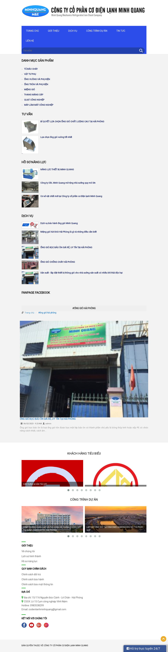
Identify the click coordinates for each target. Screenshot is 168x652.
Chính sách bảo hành (33, 579)
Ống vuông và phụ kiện (37, 79)
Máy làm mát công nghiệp (38, 105)
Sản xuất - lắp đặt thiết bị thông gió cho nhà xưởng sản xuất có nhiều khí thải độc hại (81, 272)
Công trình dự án (96, 30)
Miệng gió (29, 89)
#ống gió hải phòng (47, 313)
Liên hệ (30, 40)
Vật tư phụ (30, 74)
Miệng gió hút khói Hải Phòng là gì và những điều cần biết (68, 232)
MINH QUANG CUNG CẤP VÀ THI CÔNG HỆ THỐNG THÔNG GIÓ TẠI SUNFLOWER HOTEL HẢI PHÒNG (52, 528)
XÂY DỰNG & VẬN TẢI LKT (35, 484)
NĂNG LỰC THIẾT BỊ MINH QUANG (57, 169)
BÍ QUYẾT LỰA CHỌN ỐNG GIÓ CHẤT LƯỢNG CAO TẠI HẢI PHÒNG (72, 121)
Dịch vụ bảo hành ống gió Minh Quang (59, 223)
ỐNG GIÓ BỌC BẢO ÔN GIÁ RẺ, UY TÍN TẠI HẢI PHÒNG (66, 247)
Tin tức (120, 30)
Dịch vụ (72, 30)
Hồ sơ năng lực (29, 561)
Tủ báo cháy (31, 69)
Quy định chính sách (34, 568)
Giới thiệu (53, 30)
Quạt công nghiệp (34, 99)
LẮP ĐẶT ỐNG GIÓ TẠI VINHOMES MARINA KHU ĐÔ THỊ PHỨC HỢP (115, 528)
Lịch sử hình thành (31, 556)
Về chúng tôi (28, 551)
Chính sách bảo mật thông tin (37, 584)
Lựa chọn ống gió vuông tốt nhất (56, 137)
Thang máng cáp (33, 94)
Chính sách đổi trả (31, 574)
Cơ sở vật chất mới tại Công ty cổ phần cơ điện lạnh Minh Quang (71, 196)
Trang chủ (32, 30)
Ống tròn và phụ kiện (36, 84)
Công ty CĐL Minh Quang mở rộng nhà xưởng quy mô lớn (67, 183)
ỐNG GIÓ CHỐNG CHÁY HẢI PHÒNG (57, 262)
